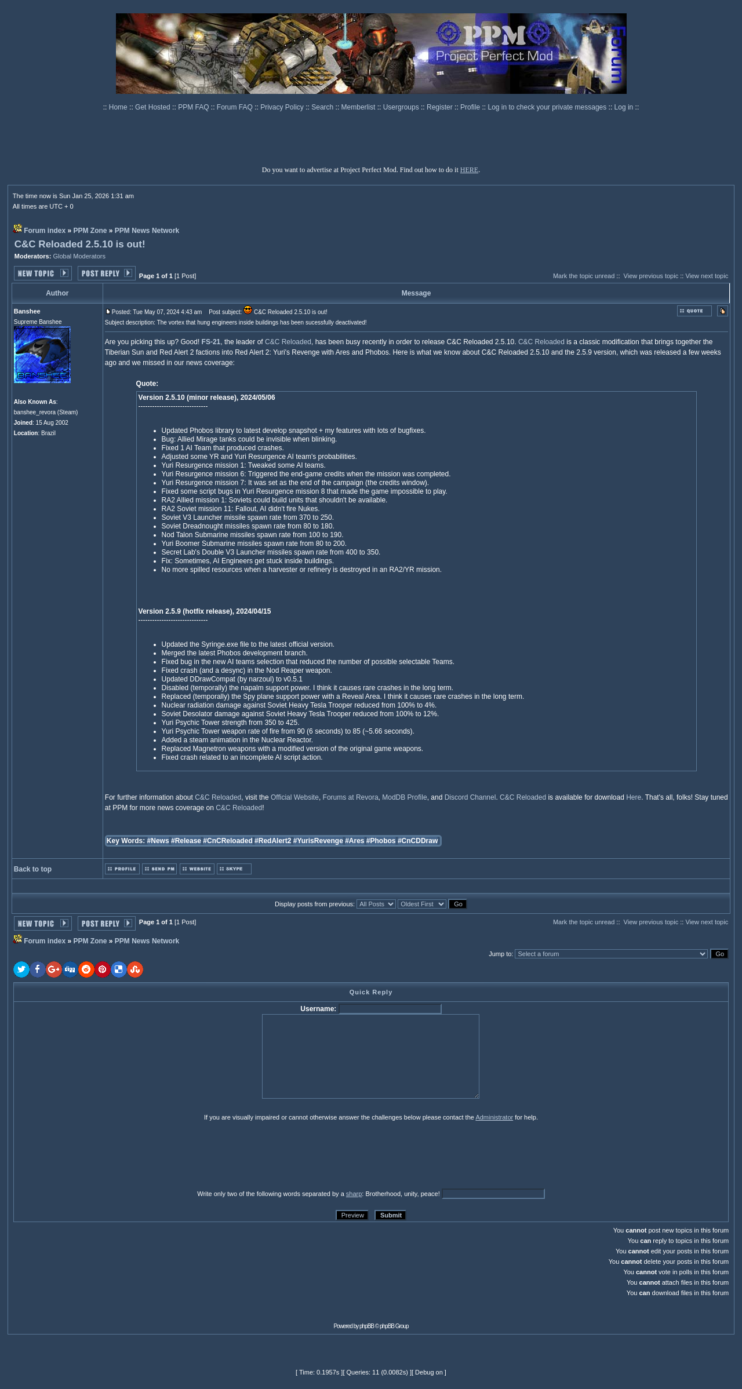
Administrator (494, 1117)
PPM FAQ (194, 107)
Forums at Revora (351, 797)
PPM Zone (90, 231)
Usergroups (402, 107)
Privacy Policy (282, 107)
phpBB (366, 1326)
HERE (469, 170)
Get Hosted (153, 107)
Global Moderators (79, 256)
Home (119, 107)
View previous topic (651, 275)
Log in (624, 107)
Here (633, 797)
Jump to (500, 953)
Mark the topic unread (583, 275)
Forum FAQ (235, 107)
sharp (354, 1193)
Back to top (33, 869)
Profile (471, 107)
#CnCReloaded (227, 841)
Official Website (295, 797)
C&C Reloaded (288, 342)
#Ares (354, 841)
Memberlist (359, 107)
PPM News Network (147, 231)
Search (323, 107)
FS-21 (211, 342)
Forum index (45, 231)
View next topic (706, 275)
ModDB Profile (404, 797)
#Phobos (381, 841)
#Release (186, 841)
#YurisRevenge (318, 841)
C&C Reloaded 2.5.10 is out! (80, 244)
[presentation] (103, 1154)
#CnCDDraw (418, 841)
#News (158, 841)
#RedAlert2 (272, 841)
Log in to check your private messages (548, 107)
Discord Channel (470, 797)
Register (440, 107)
